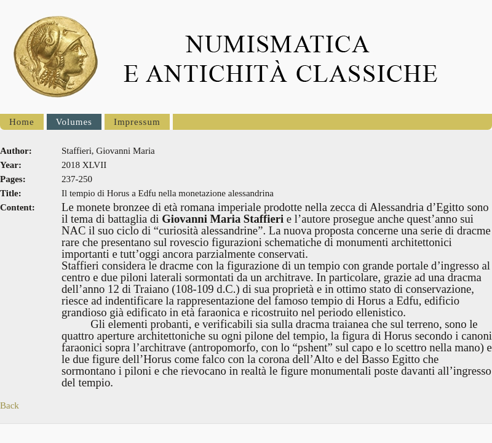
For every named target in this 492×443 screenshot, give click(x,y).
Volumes (74, 122)
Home (21, 122)
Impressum (137, 122)
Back (9, 405)
